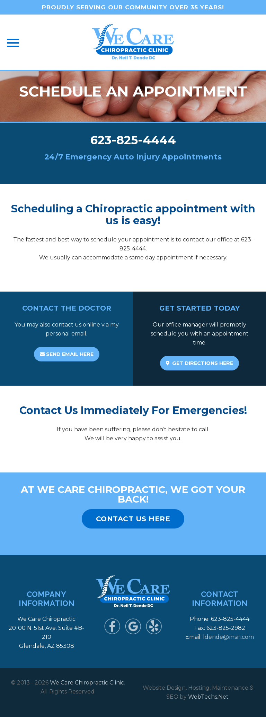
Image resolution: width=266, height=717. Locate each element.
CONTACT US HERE (133, 519)
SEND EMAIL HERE (67, 354)
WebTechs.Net (208, 696)
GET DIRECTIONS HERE (199, 363)
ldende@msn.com (228, 637)
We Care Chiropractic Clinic (87, 682)
